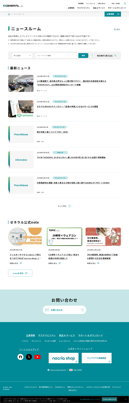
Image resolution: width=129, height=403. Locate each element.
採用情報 (80, 3)
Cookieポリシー (60, 387)
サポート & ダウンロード (117, 8)
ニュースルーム (90, 3)
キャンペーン (36, 340)
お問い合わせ (102, 3)
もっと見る (62, 206)
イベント (25, 340)
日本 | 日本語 (77, 370)
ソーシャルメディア (29, 349)
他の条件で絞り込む (105, 55)
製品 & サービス (99, 8)
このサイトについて (30, 387)
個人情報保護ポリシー (46, 387)
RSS (118, 29)
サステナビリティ (83, 8)
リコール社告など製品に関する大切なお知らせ (90, 340)
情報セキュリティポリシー (75, 387)
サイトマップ (116, 387)
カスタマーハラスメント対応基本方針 (98, 387)
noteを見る (18, 274)
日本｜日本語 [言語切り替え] (116, 3)
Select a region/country (58, 370)
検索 (125, 4)
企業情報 (71, 8)
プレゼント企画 (50, 340)
